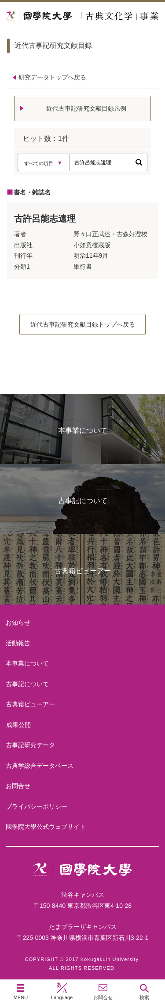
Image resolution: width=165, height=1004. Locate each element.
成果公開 (18, 724)
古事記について (82, 500)
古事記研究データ (30, 745)
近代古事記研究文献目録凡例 (86, 108)
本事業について (82, 430)
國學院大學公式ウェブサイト (46, 826)
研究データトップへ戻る (52, 77)
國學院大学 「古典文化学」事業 (82, 16)
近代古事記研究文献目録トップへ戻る (82, 324)
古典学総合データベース (39, 765)
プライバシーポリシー (36, 806)
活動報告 (18, 643)
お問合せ (18, 785)
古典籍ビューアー (83, 571)
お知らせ (18, 622)
